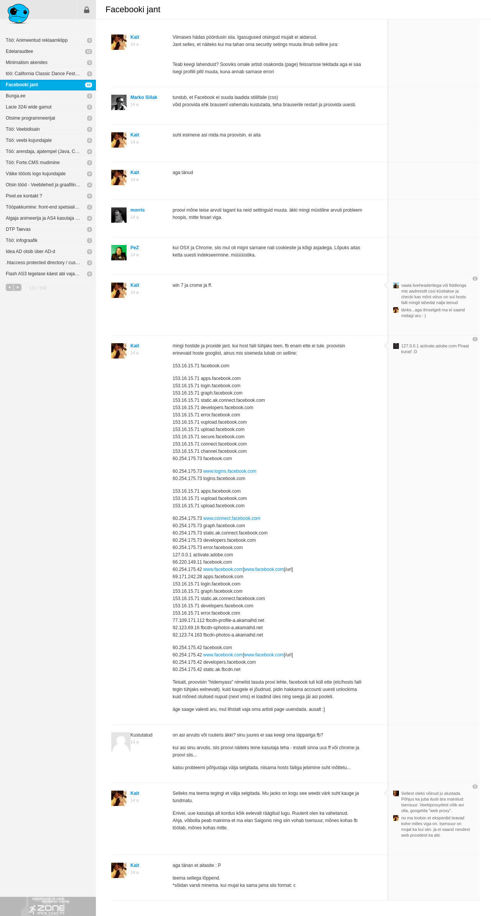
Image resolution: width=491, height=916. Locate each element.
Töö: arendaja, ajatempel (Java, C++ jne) (47, 151)
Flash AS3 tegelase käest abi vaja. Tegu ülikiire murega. (51, 273)
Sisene (86, 9)
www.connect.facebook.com (231, 518)
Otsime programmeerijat (30, 118)
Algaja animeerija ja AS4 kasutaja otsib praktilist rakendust (51, 218)
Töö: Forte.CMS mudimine (33, 162)
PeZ (134, 247)
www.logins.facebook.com (229, 471)
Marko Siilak (143, 97)
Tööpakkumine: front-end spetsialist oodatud (51, 207)
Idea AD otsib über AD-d (30, 251)
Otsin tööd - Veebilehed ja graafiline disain (49, 184)
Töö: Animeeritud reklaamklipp (37, 40)
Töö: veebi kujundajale (29, 140)
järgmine (17, 287)
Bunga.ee (15, 96)
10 (89, 85)
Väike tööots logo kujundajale (36, 173)
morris (137, 210)
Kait (134, 37)
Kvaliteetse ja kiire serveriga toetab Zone (48, 906)
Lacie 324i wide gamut (28, 107)
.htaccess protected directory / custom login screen (51, 262)
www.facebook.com (223, 569)
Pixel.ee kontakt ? (24, 196)
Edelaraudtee (19, 51)
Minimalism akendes (27, 62)
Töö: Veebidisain (23, 129)
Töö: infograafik (22, 240)
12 (89, 51)
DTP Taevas (18, 229)
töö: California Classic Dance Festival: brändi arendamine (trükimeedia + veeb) (51, 73)
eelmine (9, 287)
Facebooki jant (22, 84)
